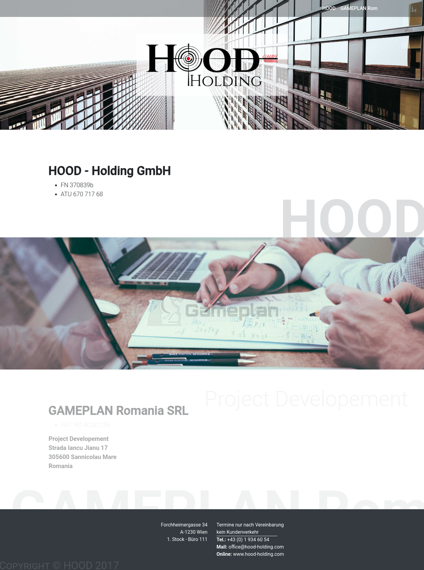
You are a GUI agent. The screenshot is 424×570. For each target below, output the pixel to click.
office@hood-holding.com (250, 547)
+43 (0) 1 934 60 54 (243, 539)
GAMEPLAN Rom (359, 8)
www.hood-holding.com (250, 554)
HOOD (329, 8)
